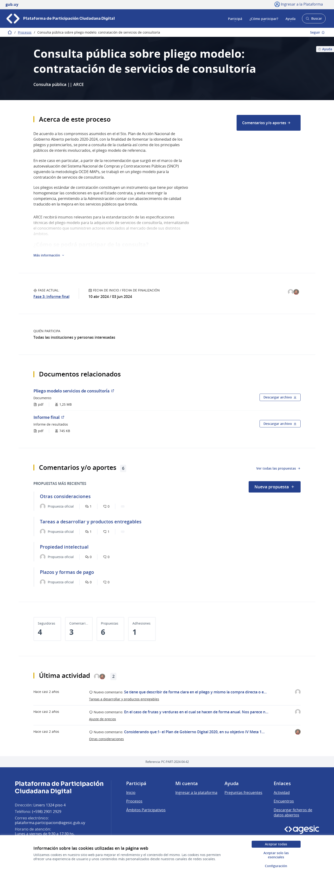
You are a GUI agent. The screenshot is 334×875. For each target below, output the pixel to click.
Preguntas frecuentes (243, 792)
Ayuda (290, 18)
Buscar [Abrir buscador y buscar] (313, 19)
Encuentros (284, 801)
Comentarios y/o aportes (266, 122)
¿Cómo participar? (264, 18)
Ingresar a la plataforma (196, 792)
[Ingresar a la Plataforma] (298, 4)
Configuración (276, 866)
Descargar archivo (280, 397)
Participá (235, 18)
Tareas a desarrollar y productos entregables (124, 699)
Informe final (51, 417)
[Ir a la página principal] (60, 18)
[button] (49, 255)
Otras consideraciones (106, 739)
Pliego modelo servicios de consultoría (74, 391)
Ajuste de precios (102, 719)
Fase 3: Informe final (51, 296)
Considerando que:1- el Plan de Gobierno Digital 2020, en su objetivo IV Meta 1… (194, 731)
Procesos (25, 32)
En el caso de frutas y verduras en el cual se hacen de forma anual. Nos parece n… (196, 711)
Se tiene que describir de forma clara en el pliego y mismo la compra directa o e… (195, 692)
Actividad (282, 792)
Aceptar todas (276, 844)
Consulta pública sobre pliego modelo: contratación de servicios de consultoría (98, 32)
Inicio (130, 792)
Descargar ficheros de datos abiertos (293, 812)
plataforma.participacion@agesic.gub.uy (50, 822)
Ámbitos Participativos (146, 809)
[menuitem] (268, 122)
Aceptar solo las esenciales (276, 855)
